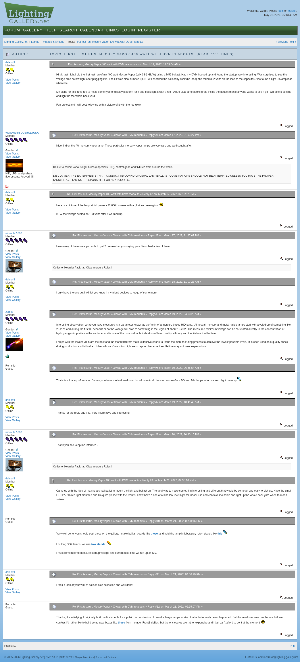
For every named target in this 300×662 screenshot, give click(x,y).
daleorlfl (10, 62)
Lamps (35, 41)
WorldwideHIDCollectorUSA (22, 132)
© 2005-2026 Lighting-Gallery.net (24, 657)
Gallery (33, 30)
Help (51, 30)
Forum (12, 30)
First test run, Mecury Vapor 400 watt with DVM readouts (109, 41)
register (291, 10)
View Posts (12, 79)
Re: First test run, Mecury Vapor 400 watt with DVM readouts (109, 135)
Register (149, 30)
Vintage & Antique (53, 41)
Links (112, 30)
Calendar (92, 30)
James (9, 311)
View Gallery (13, 82)
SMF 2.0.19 (52, 657)
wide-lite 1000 (14, 233)
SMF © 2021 (67, 657)
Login (128, 30)
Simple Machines (84, 657)
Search (68, 30)
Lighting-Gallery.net (16, 41)
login (281, 10)
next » (292, 41)
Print (292, 645)
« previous (282, 41)
